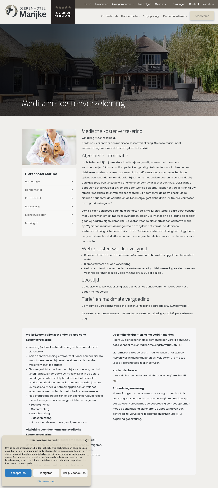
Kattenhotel (109, 16)
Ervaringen (179, 4)
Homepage (32, 181)
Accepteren (18, 473)
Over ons (160, 4)
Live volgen (144, 4)
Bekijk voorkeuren (74, 473)
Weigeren (46, 473)
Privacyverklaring (46, 481)
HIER (180, 345)
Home (87, 4)
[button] (86, 440)
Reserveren (202, 16)
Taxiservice (101, 4)
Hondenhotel (129, 16)
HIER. (115, 380)
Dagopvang (151, 16)
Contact (194, 4)
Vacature (208, 4)
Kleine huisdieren (174, 16)
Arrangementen (121, 4)
